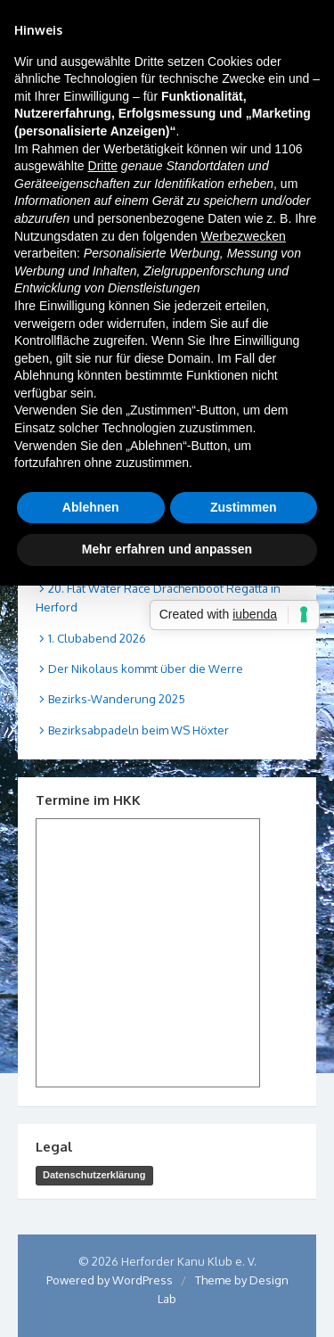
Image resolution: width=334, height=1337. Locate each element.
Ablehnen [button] (90, 507)
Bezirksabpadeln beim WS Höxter (138, 730)
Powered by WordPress (109, 1280)
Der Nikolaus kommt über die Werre (145, 668)
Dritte (103, 166)
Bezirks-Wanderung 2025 (116, 699)
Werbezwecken (242, 236)
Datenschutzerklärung (94, 1174)
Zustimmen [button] (243, 507)
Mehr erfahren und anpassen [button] (167, 549)
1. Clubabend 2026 (97, 638)
